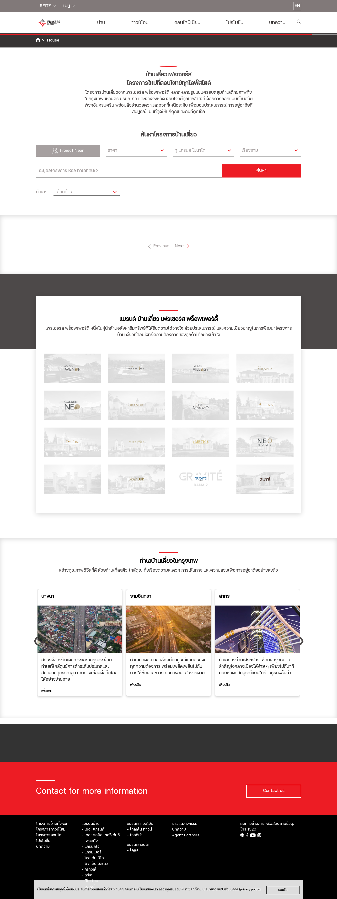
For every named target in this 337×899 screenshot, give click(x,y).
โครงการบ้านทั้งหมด (52, 824)
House (53, 40)
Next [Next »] (181, 246)
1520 (251, 829)
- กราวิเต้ (88, 869)
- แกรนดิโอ (90, 846)
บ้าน (101, 22)
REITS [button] (46, 6)
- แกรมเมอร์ (91, 852)
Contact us (273, 791)
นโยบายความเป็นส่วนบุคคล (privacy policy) (232, 889)
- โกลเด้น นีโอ (92, 858)
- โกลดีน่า (135, 835)
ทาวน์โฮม (140, 22)
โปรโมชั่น (234, 22)
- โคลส (133, 850)
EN (297, 6)
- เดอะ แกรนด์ (92, 829)
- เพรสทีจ (89, 841)
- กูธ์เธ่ (86, 875)
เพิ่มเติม (46, 691)
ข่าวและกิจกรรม (185, 824)
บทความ (277, 22)
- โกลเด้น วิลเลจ (94, 864)
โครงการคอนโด (48, 835)
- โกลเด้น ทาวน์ (139, 829)
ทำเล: (41, 192)
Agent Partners (185, 835)
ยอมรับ (283, 890)
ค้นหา (261, 170)
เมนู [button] (67, 6)
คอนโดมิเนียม (187, 22)
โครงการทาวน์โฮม (50, 829)
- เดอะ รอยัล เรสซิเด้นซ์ (100, 835)
